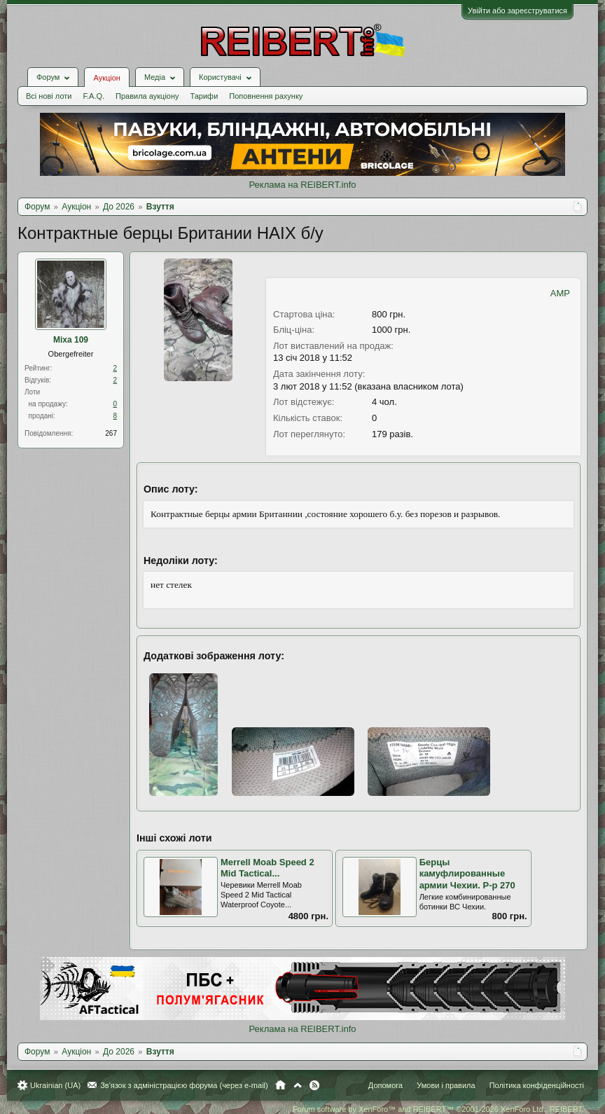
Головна (280, 1085)
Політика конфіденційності (536, 1085)
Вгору (297, 1085)
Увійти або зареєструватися (517, 10)
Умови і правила (446, 1085)
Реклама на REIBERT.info (302, 184)
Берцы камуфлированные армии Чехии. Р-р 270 (467, 873)
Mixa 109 (70, 340)
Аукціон (106, 78)
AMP (560, 293)
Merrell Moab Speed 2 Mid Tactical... (267, 868)
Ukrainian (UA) (55, 1085)
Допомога (385, 1085)
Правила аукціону (147, 96)
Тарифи (204, 96)
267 (111, 433)
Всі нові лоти (48, 96)
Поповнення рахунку (265, 96)
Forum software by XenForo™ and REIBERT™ (438, 1109)
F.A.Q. (93, 96)
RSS (314, 1085)
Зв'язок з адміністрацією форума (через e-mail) (184, 1085)
